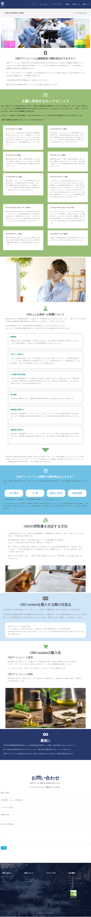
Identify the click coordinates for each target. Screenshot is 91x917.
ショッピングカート (56, 4)
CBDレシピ (86, 4)
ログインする (43, 4)
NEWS (67, 4)
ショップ (33, 4)
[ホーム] (73, 13)
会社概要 (72, 873)
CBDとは (76, 4)
